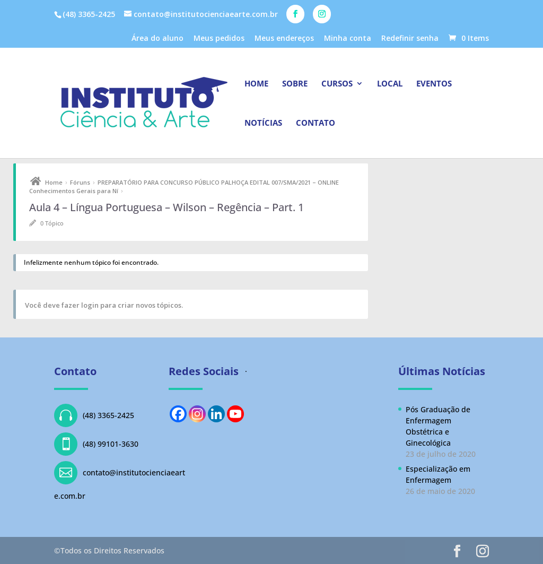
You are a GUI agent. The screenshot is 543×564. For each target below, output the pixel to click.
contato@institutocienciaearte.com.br (119, 481)
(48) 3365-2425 (94, 415)
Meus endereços (284, 38)
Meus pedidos (219, 38)
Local (389, 84)
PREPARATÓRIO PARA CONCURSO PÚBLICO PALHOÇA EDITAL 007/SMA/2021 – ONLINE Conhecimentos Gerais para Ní (184, 186)
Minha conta (347, 38)
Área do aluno (157, 38)
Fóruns (80, 182)
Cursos (337, 84)
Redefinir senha (410, 38)
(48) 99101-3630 (96, 444)
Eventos (434, 84)
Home (256, 84)
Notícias (263, 123)
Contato (315, 123)
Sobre (295, 84)
